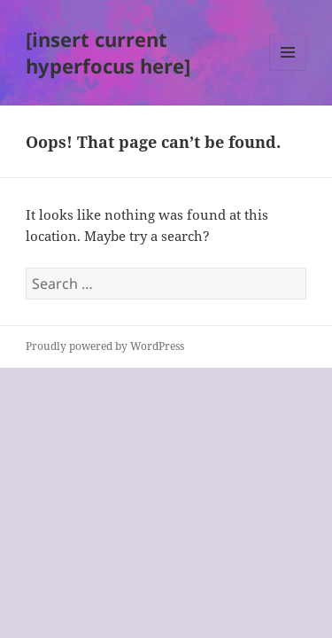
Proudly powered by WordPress (105, 346)
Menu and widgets (288, 70)
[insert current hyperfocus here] (108, 52)
